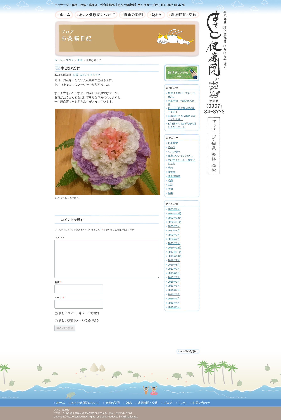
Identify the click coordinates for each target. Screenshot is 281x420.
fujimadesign (130, 416)
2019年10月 (174, 256)
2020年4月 (174, 230)
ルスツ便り (174, 151)
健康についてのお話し (180, 155)
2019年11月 (174, 251)
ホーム (58, 60)
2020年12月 (174, 217)
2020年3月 (174, 234)
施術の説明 (112, 402)
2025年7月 (174, 209)
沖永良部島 (174, 176)
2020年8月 (174, 226)
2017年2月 (174, 277)
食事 (170, 193)
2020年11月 (174, 221)
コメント (59, 237)
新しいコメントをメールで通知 (79, 313)
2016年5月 (174, 298)
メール (59, 297)
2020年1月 (174, 243)
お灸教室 (173, 143)
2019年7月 (174, 268)
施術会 (171, 171)
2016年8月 (174, 285)
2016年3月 (174, 307)
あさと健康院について (85, 402)
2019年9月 (174, 260)
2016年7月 (174, 290)
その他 (171, 147)
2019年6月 (174, 273)
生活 (79, 60)
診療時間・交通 (148, 402)
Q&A (129, 402)
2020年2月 (174, 239)
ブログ (69, 60)
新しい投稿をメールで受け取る (79, 320)
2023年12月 (174, 213)
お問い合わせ (201, 402)
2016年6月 (174, 294)
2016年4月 (174, 302)
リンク (182, 402)
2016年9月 (174, 281)
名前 (57, 282)
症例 (170, 188)
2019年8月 (174, 264)
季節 (170, 167)
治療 (170, 180)
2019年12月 (174, 247)
